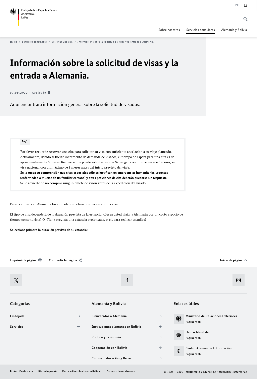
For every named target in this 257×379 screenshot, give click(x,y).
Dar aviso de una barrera (120, 371)
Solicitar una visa (64, 42)
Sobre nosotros (169, 30)
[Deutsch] (237, 5)
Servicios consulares (200, 29)
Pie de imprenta (47, 371)
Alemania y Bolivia (234, 30)
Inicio (15, 42)
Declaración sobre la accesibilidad (81, 371)
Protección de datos (21, 371)
